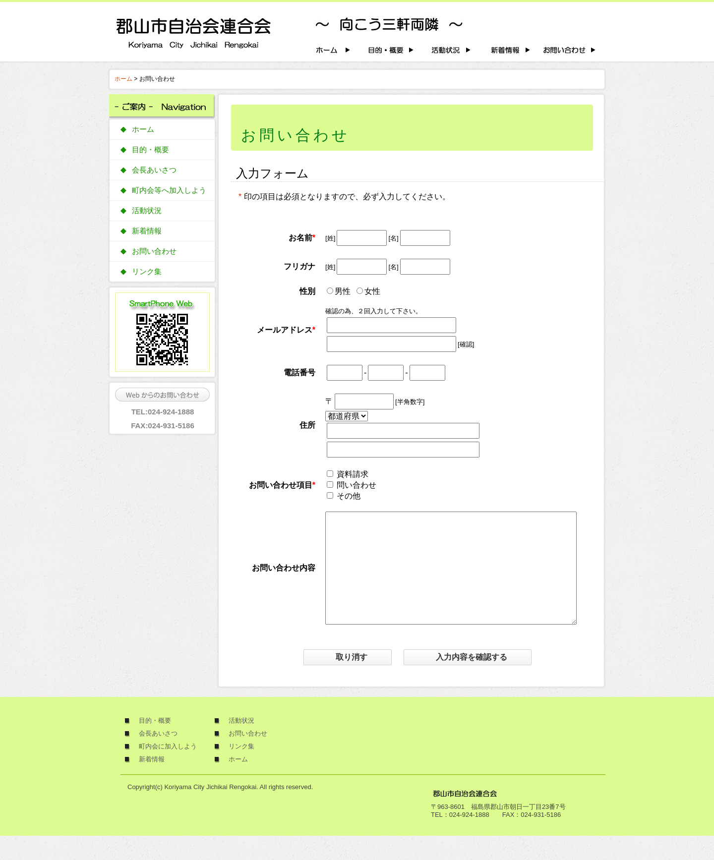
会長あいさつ (154, 170)
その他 (348, 496)
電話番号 (299, 372)
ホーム (123, 78)
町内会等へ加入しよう (169, 190)
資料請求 (352, 474)
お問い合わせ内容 (283, 579)
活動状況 (147, 211)
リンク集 (147, 272)
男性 (343, 291)
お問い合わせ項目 (280, 485)
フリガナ (299, 266)
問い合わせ (356, 485)
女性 (372, 291)
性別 (307, 291)
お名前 (300, 237)
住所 (307, 425)
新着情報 (147, 231)
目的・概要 (150, 150)
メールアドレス (284, 330)
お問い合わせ (154, 251)
